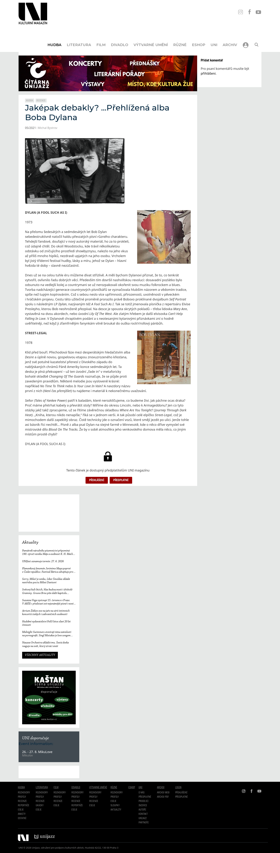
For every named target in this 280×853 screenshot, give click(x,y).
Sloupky (115, 805)
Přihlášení (96, 480)
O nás (141, 792)
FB (249, 12)
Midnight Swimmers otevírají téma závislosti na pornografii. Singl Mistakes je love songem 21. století (46, 634)
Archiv (230, 45)
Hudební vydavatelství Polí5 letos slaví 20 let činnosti (46, 623)
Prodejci (143, 801)
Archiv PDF (163, 797)
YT (258, 12)
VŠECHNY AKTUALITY (40, 655)
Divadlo (119, 45)
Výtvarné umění (151, 45)
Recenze (41, 100)
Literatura (79, 45)
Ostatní (22, 818)
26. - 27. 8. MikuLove (37, 752)
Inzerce (143, 805)
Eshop (198, 45)
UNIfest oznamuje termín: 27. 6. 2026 (43, 561)
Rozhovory (24, 792)
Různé (180, 45)
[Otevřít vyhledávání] (256, 44)
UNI (214, 45)
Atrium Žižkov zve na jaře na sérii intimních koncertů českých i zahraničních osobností (46, 612)
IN (240, 12)
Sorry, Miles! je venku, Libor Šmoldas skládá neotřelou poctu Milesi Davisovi (46, 581)
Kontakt (143, 814)
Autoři (142, 809)
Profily (22, 797)
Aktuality (30, 542)
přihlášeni (208, 73)
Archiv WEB (163, 792)
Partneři (144, 822)
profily (40, 797)
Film (101, 45)
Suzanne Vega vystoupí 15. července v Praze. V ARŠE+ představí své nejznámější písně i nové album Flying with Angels (47, 602)
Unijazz (143, 818)
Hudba (54, 45)
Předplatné (121, 480)
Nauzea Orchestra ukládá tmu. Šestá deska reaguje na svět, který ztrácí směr (45, 644)
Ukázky (40, 805)
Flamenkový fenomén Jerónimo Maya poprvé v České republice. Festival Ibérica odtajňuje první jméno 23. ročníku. (48, 570)
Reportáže (23, 805)
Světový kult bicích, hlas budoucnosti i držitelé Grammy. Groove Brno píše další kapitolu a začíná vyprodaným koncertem (47, 591)
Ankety (22, 814)
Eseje (21, 809)
